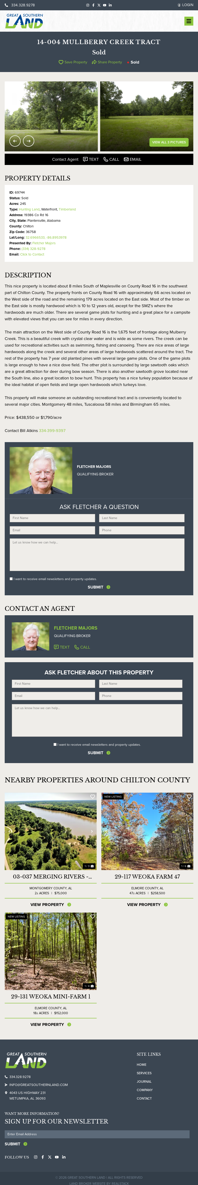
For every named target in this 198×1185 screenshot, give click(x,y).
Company (145, 1090)
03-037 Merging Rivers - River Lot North (50, 877)
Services (144, 1073)
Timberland (67, 209)
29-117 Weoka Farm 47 (147, 877)
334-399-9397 (52, 431)
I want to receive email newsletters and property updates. (55, 579)
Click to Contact (32, 254)
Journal (144, 1081)
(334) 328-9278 (34, 248)
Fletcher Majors (44, 243)
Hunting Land (29, 209)
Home (141, 1064)
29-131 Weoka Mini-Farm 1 (51, 997)
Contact (144, 1098)
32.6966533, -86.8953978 (46, 237)
